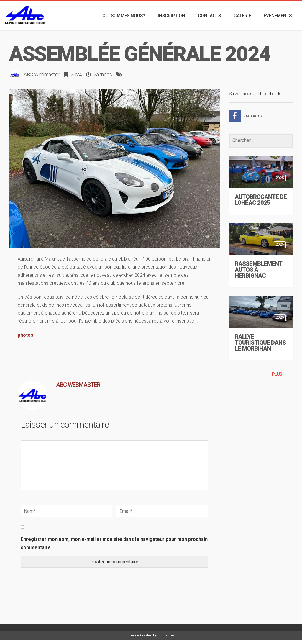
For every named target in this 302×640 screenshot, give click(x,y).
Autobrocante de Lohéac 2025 (261, 199)
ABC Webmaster (42, 74)
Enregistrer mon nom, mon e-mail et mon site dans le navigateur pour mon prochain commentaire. (114, 543)
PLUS (277, 374)
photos (25, 335)
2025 (280, 178)
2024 (76, 74)
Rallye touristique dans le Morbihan (260, 342)
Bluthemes (166, 635)
